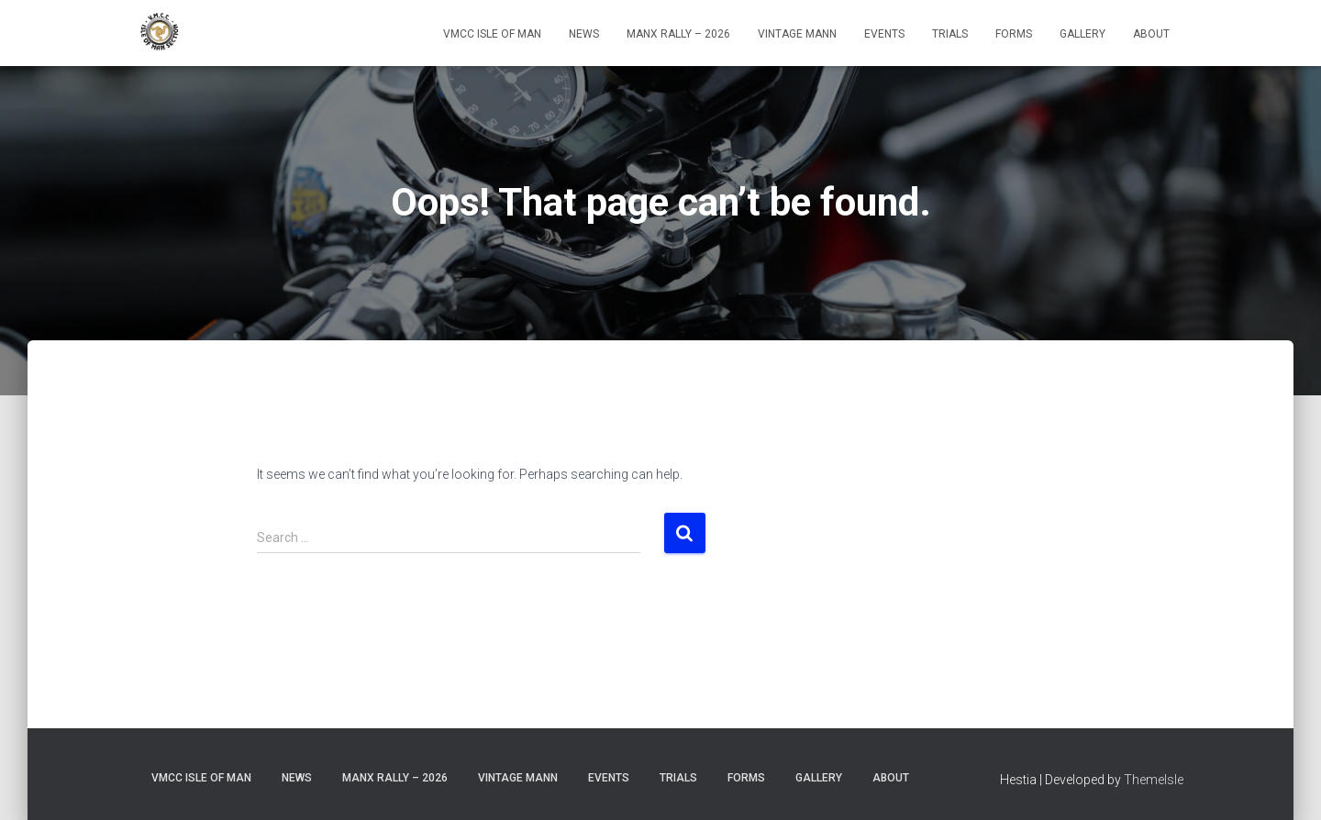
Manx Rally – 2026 (678, 34)
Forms (1013, 34)
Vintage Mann (797, 34)
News (584, 34)
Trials (950, 34)
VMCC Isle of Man (492, 34)
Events (884, 34)
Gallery (1082, 34)
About (1151, 34)
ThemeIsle (1153, 779)
